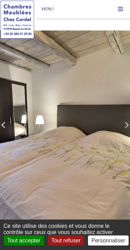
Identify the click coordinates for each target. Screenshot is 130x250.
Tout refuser (65, 240)
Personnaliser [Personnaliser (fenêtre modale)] (108, 240)
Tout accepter (24, 240)
